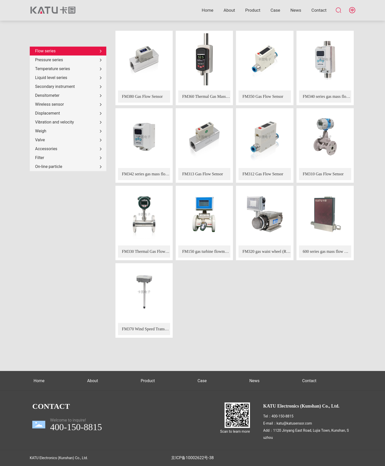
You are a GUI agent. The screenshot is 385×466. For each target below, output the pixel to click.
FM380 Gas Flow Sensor (142, 96)
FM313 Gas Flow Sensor (202, 174)
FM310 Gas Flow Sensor (323, 174)
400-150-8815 (282, 416)
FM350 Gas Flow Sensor (262, 96)
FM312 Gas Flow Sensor (262, 174)
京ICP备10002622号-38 (192, 457)
